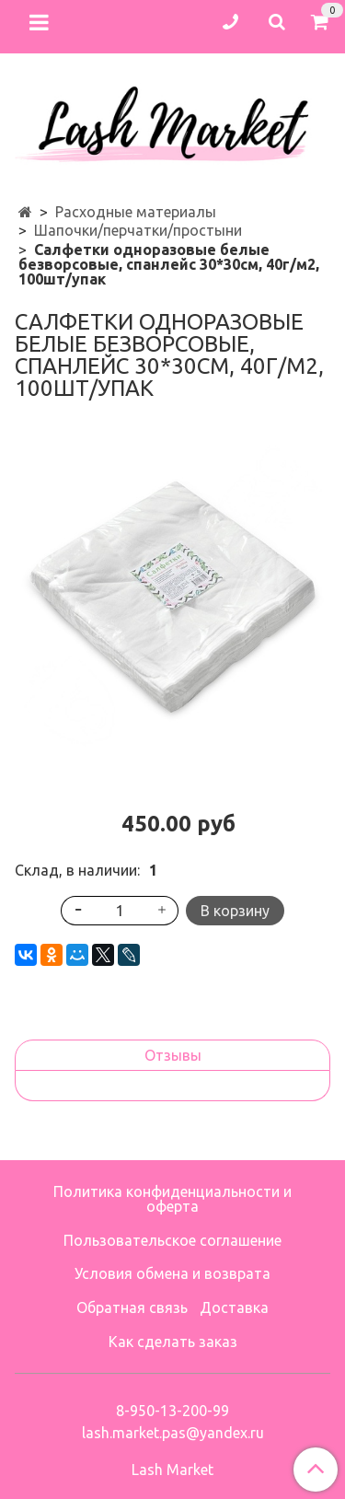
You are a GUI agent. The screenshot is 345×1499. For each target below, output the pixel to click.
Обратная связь (132, 1307)
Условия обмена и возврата (172, 1273)
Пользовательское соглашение (172, 1240)
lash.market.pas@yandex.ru (173, 1432)
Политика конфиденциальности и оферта (172, 1198)
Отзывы (172, 1055)
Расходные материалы (135, 211)
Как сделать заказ (173, 1341)
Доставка (234, 1307)
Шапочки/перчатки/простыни (138, 230)
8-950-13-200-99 (172, 1410)
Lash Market (172, 1469)
